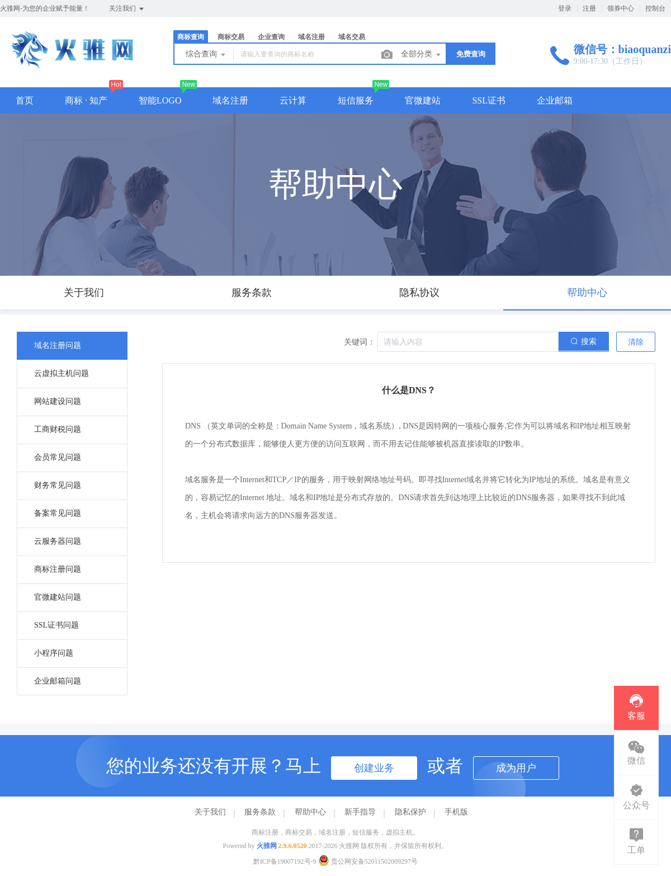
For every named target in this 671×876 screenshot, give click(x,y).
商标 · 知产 (86, 100)
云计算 (293, 100)
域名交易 (351, 37)
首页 (25, 100)
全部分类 (421, 55)
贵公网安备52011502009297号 (368, 861)
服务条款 (260, 812)
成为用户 (516, 768)
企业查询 (271, 37)
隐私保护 (410, 812)
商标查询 (190, 37)
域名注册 (311, 37)
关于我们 (210, 812)
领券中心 (620, 8)
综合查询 (206, 55)
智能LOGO (160, 100)
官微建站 (423, 100)
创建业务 (374, 768)
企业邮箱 (555, 100)
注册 (589, 8)
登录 (564, 8)
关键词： (359, 342)
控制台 (655, 8)
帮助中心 (310, 812)
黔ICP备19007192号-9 (284, 861)
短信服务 (356, 100)
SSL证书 (488, 100)
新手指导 (360, 812)
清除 (636, 342)
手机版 (456, 812)
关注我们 (127, 9)
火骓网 (267, 846)
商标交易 (231, 37)
